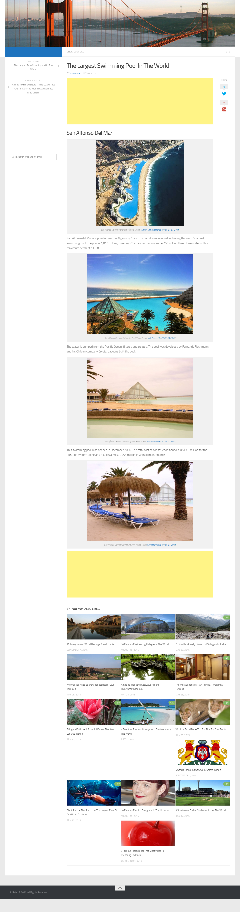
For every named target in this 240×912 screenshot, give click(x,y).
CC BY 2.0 (169, 441)
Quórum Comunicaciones (150, 230)
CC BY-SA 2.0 (167, 338)
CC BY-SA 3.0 (170, 230)
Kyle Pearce (153, 338)
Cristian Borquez (154, 441)
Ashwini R (75, 73)
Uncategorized (77, 51)
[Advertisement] (140, 101)
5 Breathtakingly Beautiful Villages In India (201, 644)
